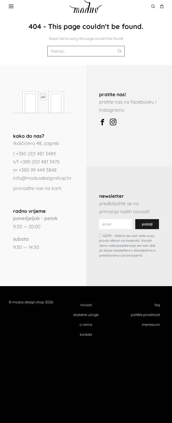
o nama (86, 324)
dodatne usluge (86, 314)
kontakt (86, 334)
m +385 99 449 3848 (35, 170)
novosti (86, 305)
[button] (11, 6)
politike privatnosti (145, 314)
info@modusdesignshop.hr (42, 178)
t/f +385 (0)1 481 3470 (36, 162)
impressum (151, 324)
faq (157, 305)
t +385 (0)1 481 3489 (34, 154)
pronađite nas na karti (37, 188)
